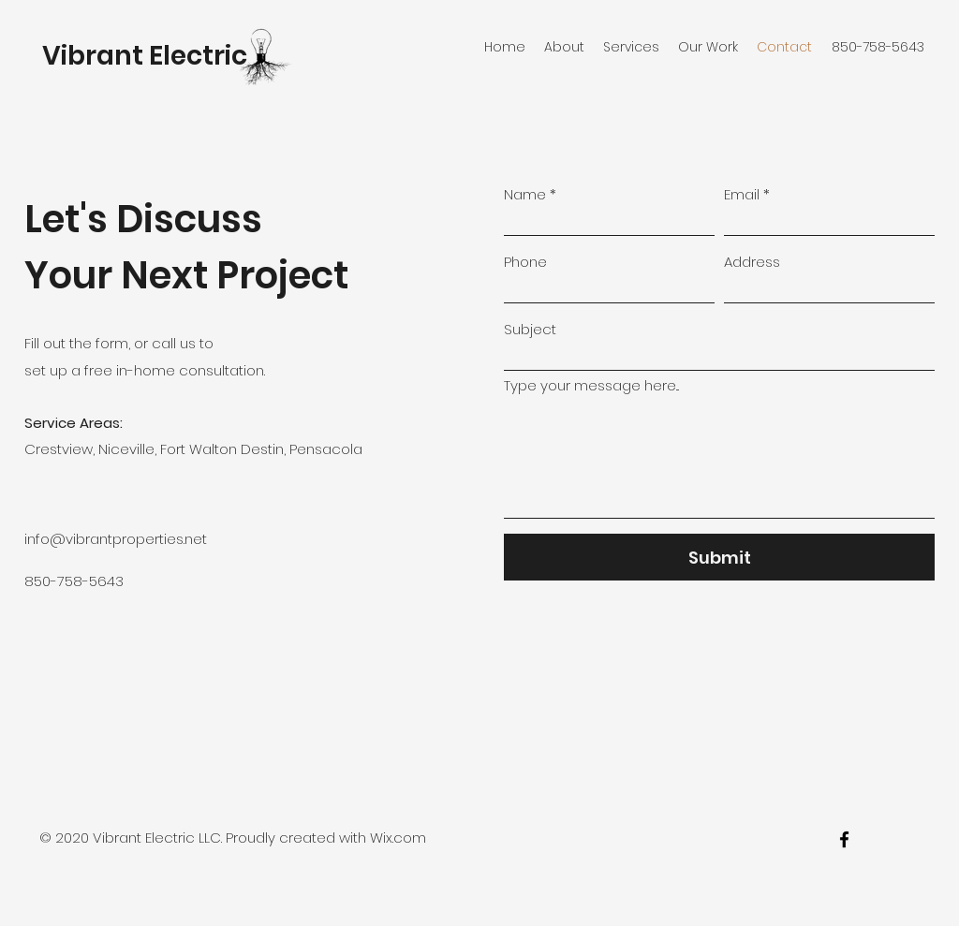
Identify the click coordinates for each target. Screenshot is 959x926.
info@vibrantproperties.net (115, 539)
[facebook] (844, 839)
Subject (530, 329)
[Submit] (719, 557)
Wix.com (398, 837)
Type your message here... (591, 385)
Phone (525, 262)
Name (525, 194)
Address (752, 262)
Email (742, 194)
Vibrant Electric (144, 55)
